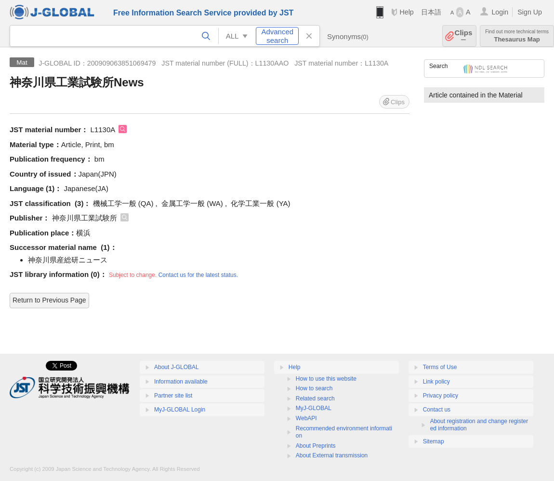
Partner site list (173, 395)
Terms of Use (440, 367)
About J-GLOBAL (176, 367)
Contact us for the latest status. (198, 275)
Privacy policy (440, 395)
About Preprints (316, 445)
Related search (315, 398)
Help (406, 12)
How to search (314, 388)
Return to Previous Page (49, 300)
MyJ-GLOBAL (313, 408)
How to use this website (326, 378)
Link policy (436, 381)
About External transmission (332, 455)
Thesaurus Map (517, 36)
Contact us (436, 409)
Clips (464, 35)
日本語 (431, 12)
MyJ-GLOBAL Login (179, 409)
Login (499, 12)
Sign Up (529, 12)
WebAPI (306, 418)
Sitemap (433, 441)
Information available (181, 381)
